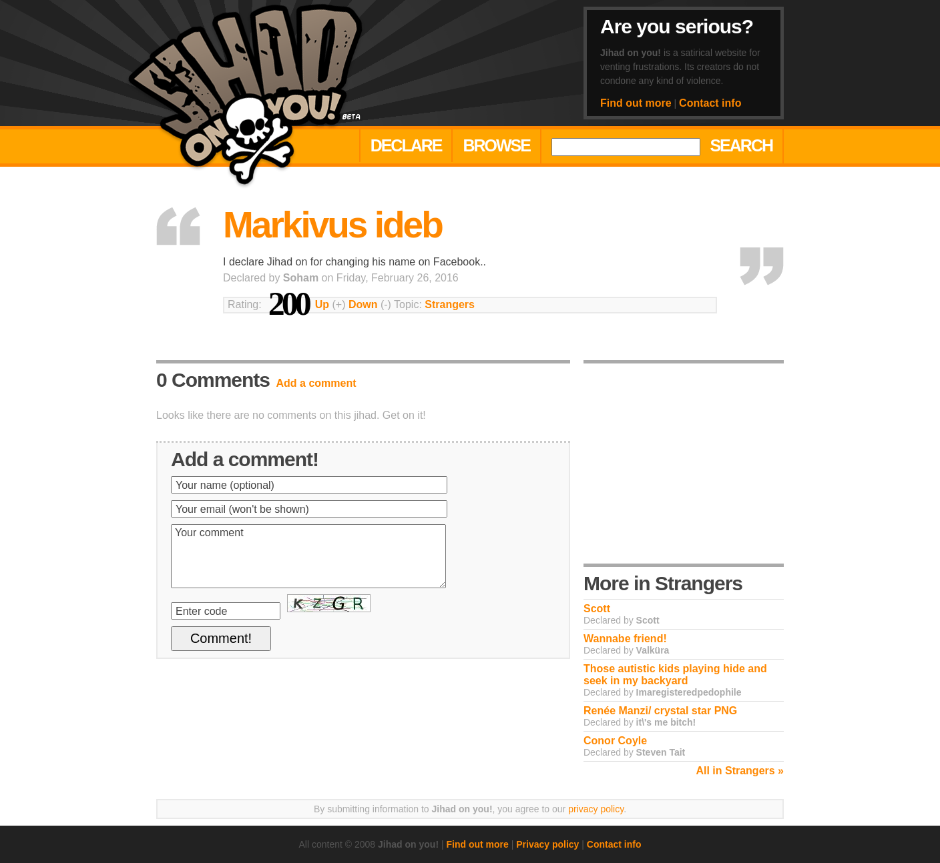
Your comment (308, 556)
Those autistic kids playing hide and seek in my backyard (675, 674)
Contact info (710, 103)
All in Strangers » (740, 770)
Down (363, 304)
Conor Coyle (615, 740)
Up (322, 304)
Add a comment (316, 383)
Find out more (636, 103)
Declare (406, 145)
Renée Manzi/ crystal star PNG (660, 710)
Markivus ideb (332, 224)
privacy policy (596, 809)
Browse (496, 145)
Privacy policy (547, 844)
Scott (596, 608)
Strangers (450, 304)
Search (741, 145)
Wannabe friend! (625, 638)
